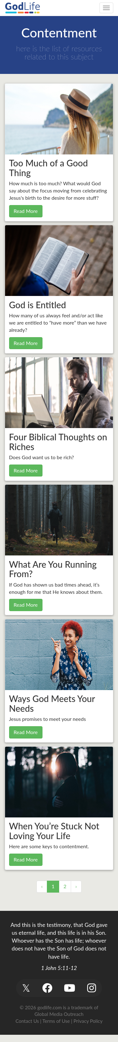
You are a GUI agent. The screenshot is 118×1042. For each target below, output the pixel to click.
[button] (26, 988)
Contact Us (27, 1021)
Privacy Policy (88, 1021)
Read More (26, 211)
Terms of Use (56, 1021)
